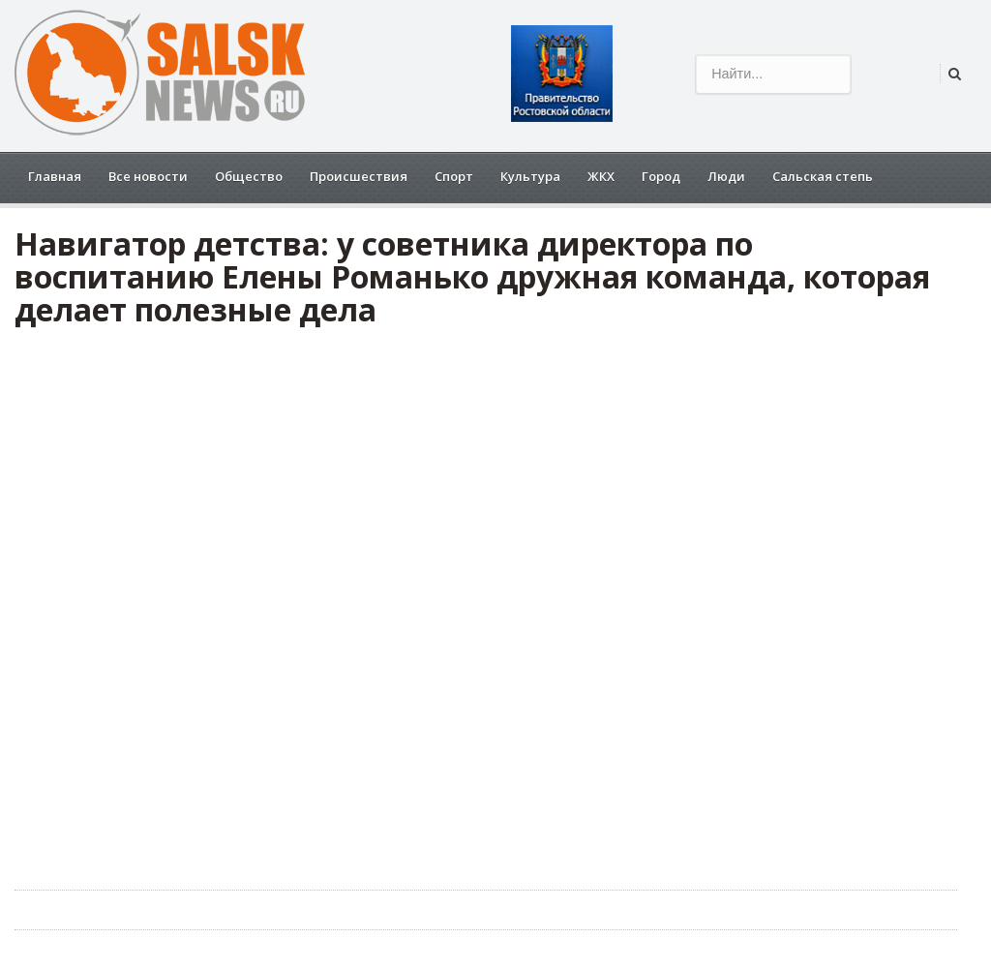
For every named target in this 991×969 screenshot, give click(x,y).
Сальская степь (822, 176)
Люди (726, 176)
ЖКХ (601, 176)
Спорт (454, 176)
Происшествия (358, 176)
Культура (530, 176)
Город (661, 176)
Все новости (148, 176)
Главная (54, 176)
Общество (249, 176)
